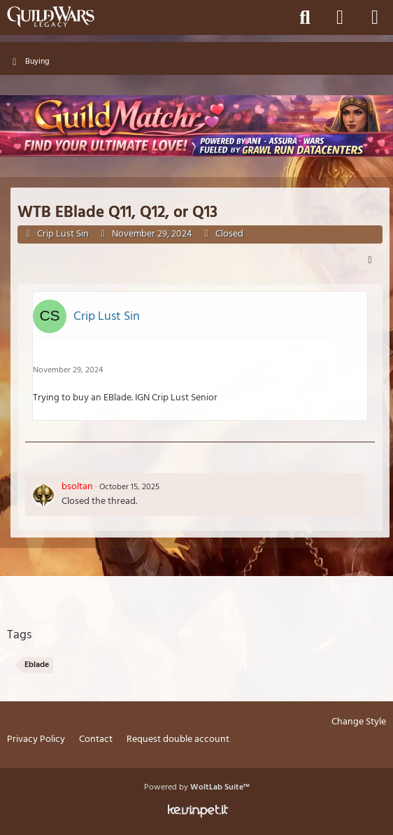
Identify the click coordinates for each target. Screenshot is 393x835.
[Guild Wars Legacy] (50, 17)
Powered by (197, 787)
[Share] (370, 260)
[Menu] (375, 17)
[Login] (340, 17)
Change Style (358, 722)
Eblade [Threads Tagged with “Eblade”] (36, 665)
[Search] (305, 17)
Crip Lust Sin (63, 234)
